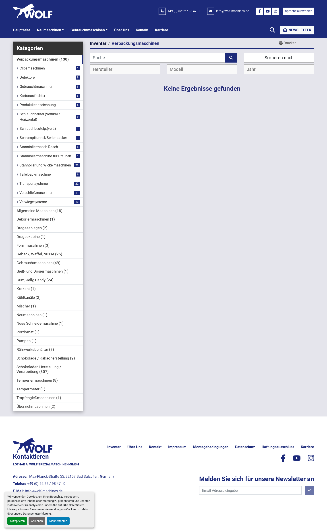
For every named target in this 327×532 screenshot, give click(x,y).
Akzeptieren (17, 521)
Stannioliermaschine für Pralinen (45, 156)
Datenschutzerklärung (37, 513)
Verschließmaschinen (36, 193)
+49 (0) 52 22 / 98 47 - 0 (184, 11)
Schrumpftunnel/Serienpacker (43, 138)
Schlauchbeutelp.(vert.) (38, 128)
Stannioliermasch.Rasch (39, 147)
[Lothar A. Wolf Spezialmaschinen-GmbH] (32, 445)
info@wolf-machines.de (232, 11)
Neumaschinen (49, 30)
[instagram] (275, 11)
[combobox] (125, 69)
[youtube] (267, 11)
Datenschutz (245, 447)
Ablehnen (37, 521)
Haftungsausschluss (278, 447)
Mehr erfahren (58, 521)
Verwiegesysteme (33, 202)
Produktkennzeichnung (38, 105)
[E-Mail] (250, 490)
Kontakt (142, 30)
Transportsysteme (33, 183)
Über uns (121, 30)
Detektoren (28, 77)
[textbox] (106, 69)
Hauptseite (21, 30)
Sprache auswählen (298, 11)
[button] (50, 30)
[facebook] (259, 11)
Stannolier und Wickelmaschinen (45, 165)
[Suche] (157, 58)
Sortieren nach (279, 57)
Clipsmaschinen (32, 68)
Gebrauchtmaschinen (87, 30)
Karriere (161, 30)
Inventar (114, 447)
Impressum (177, 447)
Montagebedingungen (210, 447)
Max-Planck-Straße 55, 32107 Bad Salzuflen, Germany (71, 476)
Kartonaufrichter (32, 96)
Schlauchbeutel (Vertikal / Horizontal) (40, 117)
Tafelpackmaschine (35, 174)
